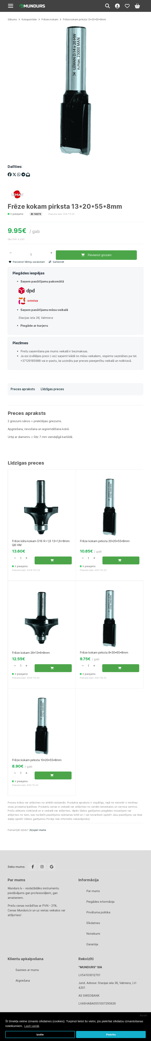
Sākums (12, 19)
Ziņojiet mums (37, 829)
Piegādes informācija (100, 902)
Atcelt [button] (143, 1015)
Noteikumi (93, 933)
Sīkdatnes (93, 923)
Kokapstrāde (29, 19)
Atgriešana (23, 980)
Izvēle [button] (40, 1034)
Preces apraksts (23, 389)
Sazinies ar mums (27, 970)
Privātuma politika (98, 912)
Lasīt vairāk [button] (31, 1026)
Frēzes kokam (49, 19)
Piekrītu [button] (111, 1034)
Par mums (93, 891)
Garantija (92, 944)
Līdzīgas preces (52, 389)
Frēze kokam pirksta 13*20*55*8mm (84, 19)
